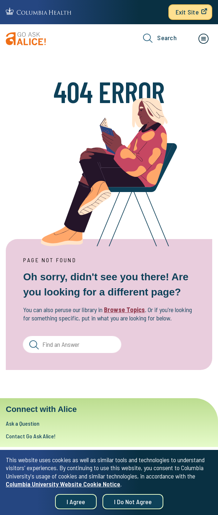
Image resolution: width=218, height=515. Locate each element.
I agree (76, 503)
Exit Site (187, 12)
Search (160, 38)
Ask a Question (22, 423)
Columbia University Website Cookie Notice (63, 485)
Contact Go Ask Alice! (30, 436)
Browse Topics (124, 310)
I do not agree (133, 503)
